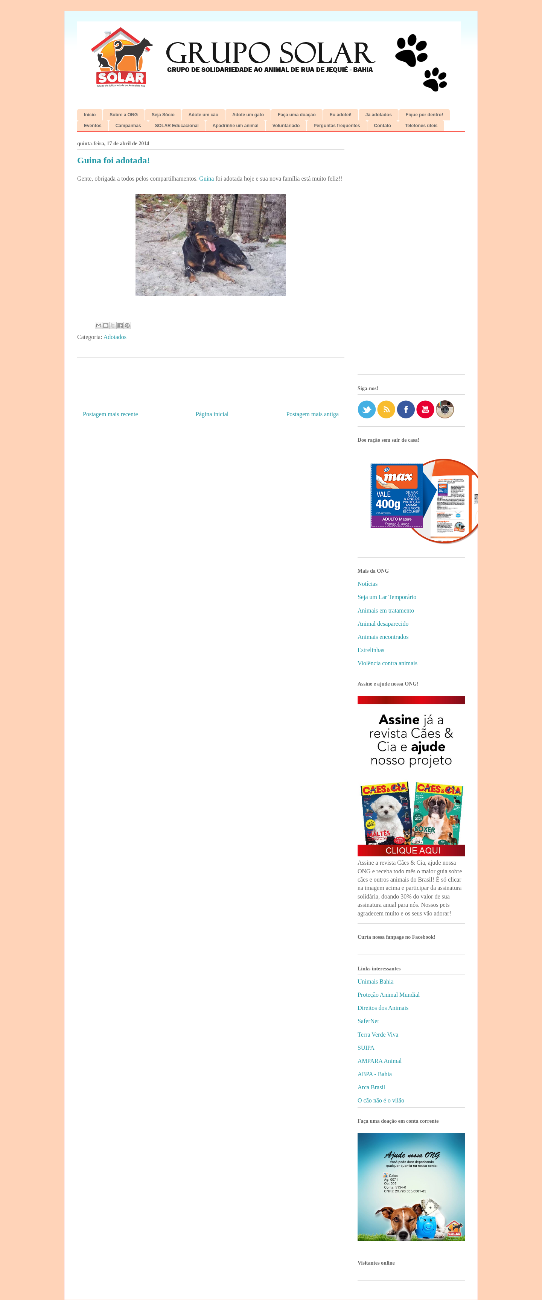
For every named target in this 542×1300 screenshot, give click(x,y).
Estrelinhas (371, 650)
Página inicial (212, 414)
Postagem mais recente (110, 414)
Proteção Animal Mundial (389, 994)
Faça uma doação (297, 114)
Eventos (93, 125)
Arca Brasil (371, 1087)
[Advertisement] (411, 256)
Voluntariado (286, 125)
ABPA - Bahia (375, 1074)
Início (90, 114)
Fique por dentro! (424, 114)
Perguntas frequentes (337, 125)
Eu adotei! (341, 114)
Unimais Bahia (376, 981)
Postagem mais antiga (312, 414)
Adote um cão (203, 114)
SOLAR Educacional (177, 125)
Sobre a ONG (124, 114)
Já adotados (378, 114)
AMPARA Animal (380, 1061)
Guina (206, 178)
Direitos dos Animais (383, 1008)
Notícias (368, 584)
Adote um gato (248, 114)
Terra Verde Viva (378, 1034)
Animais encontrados (383, 637)
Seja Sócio (163, 114)
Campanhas (128, 125)
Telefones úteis (421, 125)
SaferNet (368, 1021)
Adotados (115, 337)
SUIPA (366, 1048)
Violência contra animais (387, 663)
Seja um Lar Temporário (387, 597)
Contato (382, 125)
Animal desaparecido (383, 623)
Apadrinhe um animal (236, 125)
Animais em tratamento (386, 610)
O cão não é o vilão (381, 1100)
